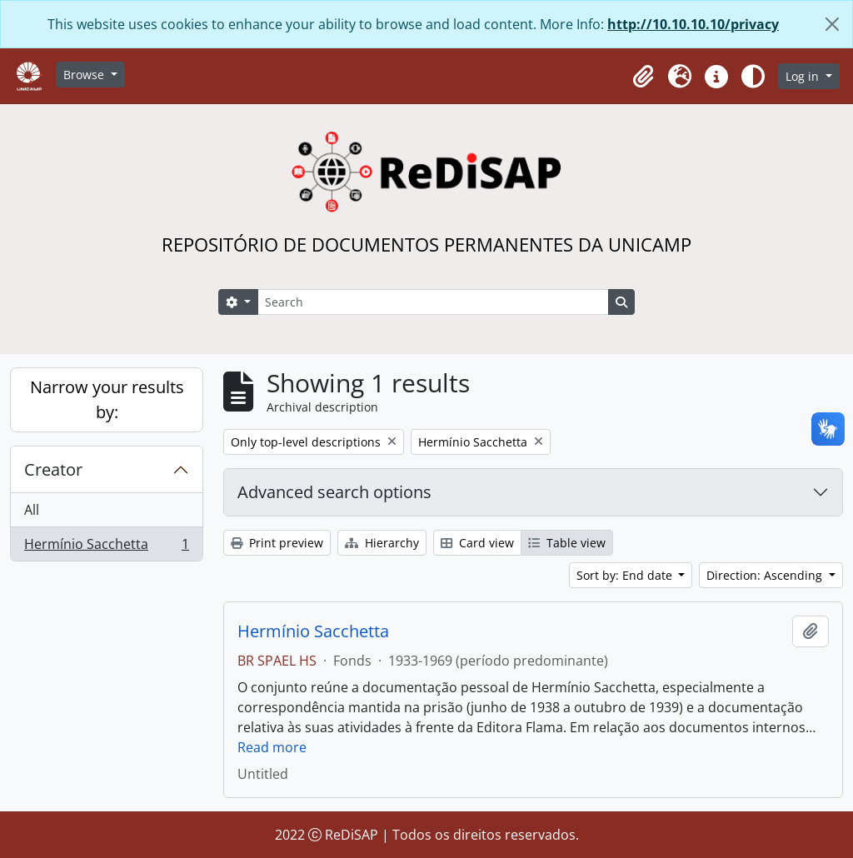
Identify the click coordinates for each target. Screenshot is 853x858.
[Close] (832, 24)
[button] (643, 76)
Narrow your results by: (107, 399)
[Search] (433, 302)
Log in (804, 76)
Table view (567, 543)
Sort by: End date (626, 575)
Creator (53, 469)
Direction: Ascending (766, 575)
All (31, 510)
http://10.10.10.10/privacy (693, 24)
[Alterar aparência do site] (753, 76)
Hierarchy (382, 543)
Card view (477, 543)
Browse (85, 74)
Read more (272, 747)
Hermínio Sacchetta (106, 547)
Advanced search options (334, 492)
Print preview (277, 543)
